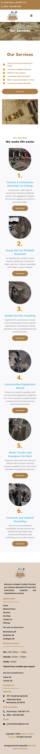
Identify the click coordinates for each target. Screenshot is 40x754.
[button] (31, 16)
